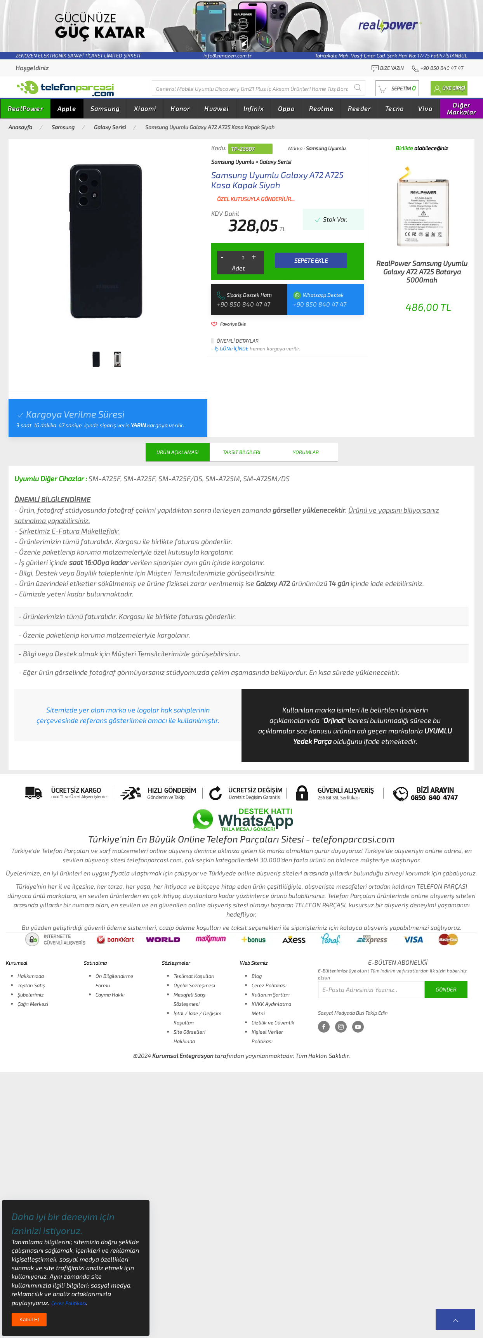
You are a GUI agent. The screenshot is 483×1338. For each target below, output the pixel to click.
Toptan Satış (31, 985)
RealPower (25, 108)
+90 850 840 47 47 (243, 304)
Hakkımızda (30, 976)
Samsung (105, 108)
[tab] (96, 359)
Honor (180, 108)
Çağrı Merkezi (32, 1004)
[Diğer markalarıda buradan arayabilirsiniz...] (258, 88)
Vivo (425, 108)
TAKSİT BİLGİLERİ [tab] (241, 452)
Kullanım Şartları (271, 994)
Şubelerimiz (30, 994)
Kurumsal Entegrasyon (183, 1055)
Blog (257, 976)
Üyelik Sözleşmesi (194, 985)
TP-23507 (242, 149)
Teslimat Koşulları (194, 976)
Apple (66, 108)
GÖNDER (446, 989)
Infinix (253, 108)
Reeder (359, 108)
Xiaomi (145, 108)
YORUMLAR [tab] (306, 452)
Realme (321, 108)
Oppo (286, 108)
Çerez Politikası (269, 985)
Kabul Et (29, 1319)
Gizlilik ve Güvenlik (273, 1022)
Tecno (394, 108)
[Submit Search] (357, 87)
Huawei (216, 108)
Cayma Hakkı (110, 994)
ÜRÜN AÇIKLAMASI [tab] (177, 452)
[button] (397, 88)
